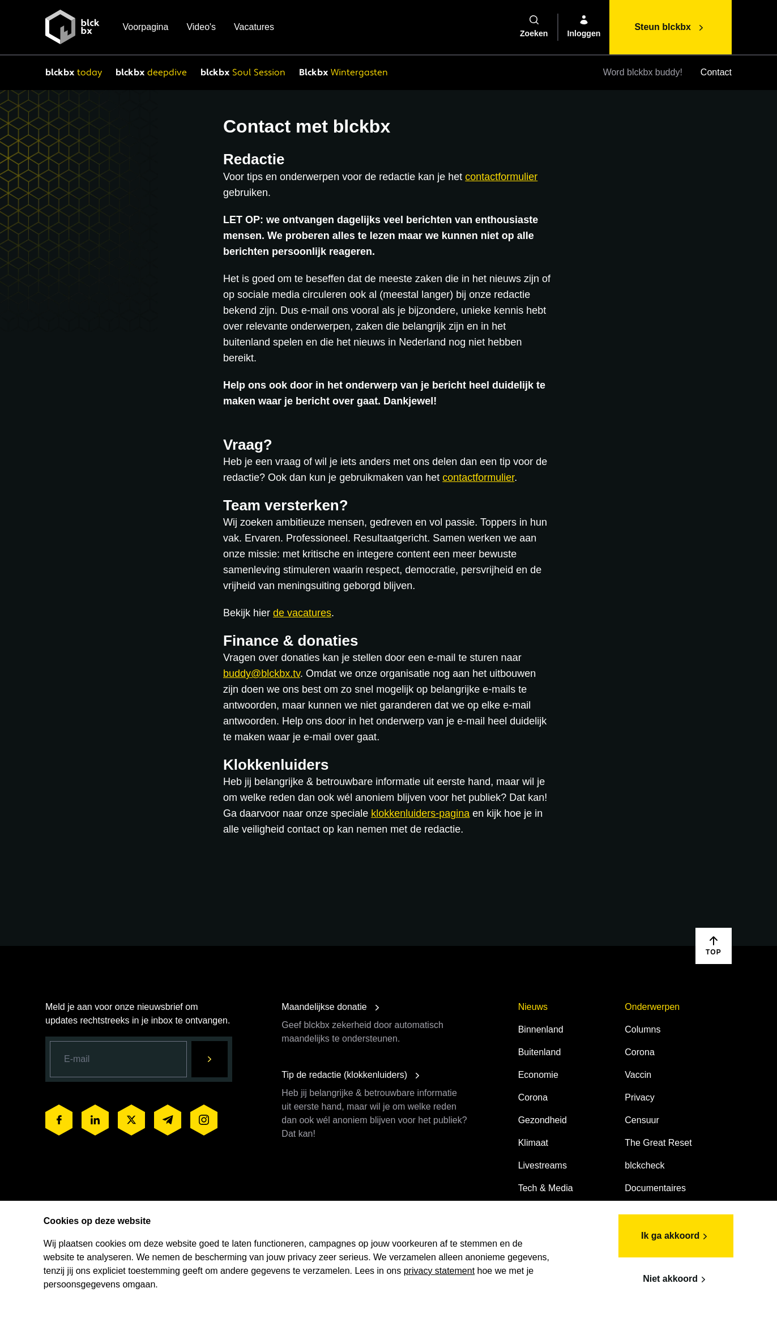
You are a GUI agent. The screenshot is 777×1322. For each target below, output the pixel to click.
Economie (538, 1075)
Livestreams (542, 1165)
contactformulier (501, 176)
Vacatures (254, 28)
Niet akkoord (674, 1278)
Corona (533, 1097)
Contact (716, 72)
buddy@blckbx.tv (261, 673)
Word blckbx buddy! (642, 72)
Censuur (642, 1120)
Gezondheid (542, 1120)
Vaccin (638, 1075)
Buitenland (539, 1052)
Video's (201, 28)
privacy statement (440, 1269)
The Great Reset (658, 1143)
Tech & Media (545, 1188)
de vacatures (302, 613)
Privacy (639, 1097)
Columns (642, 1029)
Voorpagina (145, 28)
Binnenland (540, 1029)
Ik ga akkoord (674, 1235)
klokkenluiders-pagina (420, 813)
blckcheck (644, 1165)
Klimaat (533, 1143)
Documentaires (655, 1188)
